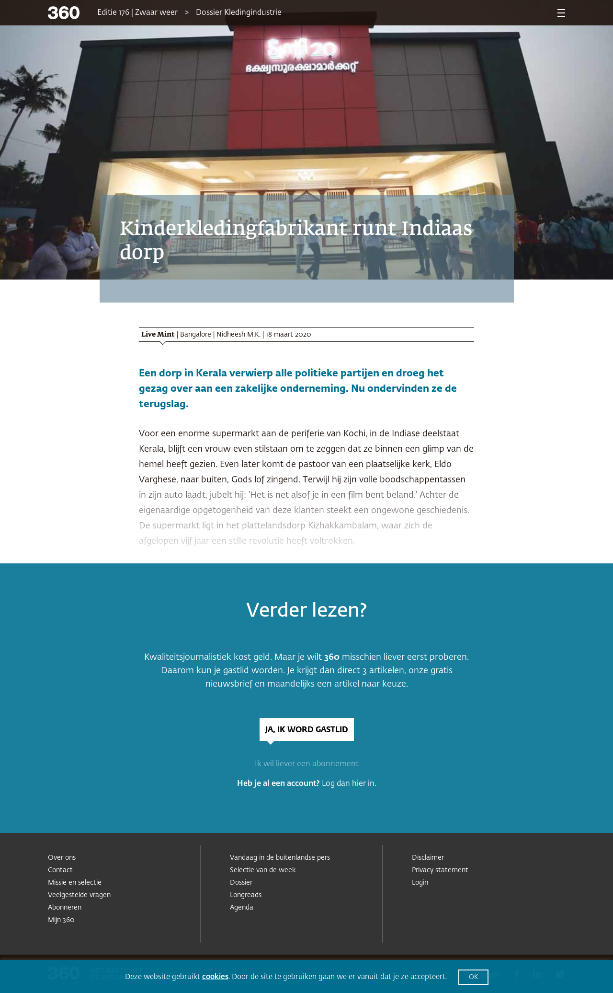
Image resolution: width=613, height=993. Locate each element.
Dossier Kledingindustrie (239, 13)
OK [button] (473, 977)
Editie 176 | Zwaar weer (137, 13)
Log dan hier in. (349, 784)
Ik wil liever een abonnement (307, 764)
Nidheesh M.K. (238, 334)
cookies (215, 977)
